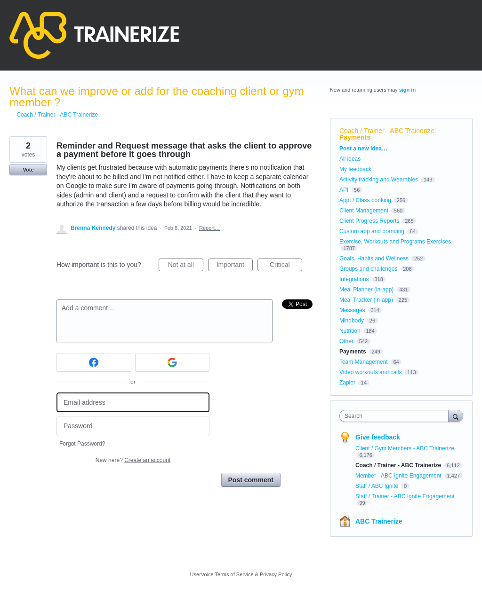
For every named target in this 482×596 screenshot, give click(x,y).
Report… (209, 228)
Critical (286, 266)
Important (235, 266)
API (343, 190)
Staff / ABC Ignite (377, 486)
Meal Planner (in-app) (366, 289)
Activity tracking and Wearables (378, 179)
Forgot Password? (82, 443)
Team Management (363, 362)
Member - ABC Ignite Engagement (399, 475)
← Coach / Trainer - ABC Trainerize (53, 114)
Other (346, 341)
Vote (28, 170)
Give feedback (377, 437)
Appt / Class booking (365, 200)
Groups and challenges (368, 269)
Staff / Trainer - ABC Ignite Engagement (405, 496)
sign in (407, 90)
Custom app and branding (371, 231)
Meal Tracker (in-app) (366, 300)
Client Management (363, 210)
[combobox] (396, 416)
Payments (354, 137)
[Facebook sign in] (93, 362)
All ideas (350, 159)
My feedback (355, 169)
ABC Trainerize (378, 521)
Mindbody (351, 320)
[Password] (132, 426)
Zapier (347, 382)
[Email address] (132, 402)
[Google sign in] (172, 362)
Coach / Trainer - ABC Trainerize (386, 130)
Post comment (250, 480)
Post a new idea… (363, 148)
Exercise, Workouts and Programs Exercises (395, 241)
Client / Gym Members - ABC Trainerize (404, 448)
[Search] (455, 416)
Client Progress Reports (369, 221)
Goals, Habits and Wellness (374, 258)
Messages (352, 310)
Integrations (354, 279)
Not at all (185, 266)
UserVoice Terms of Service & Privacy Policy (241, 574)
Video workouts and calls (370, 372)
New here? (133, 460)
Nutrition (350, 331)
